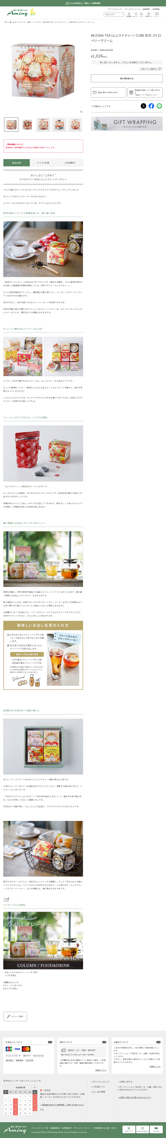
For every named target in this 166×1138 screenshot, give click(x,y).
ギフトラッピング (101, 1081)
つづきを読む (11, 975)
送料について (66, 1042)
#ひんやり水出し (10, 988)
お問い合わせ (126, 1081)
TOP (6, 22)
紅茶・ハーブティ (34, 22)
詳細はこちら (100, 1070)
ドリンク (22, 22)
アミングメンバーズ (132, 9)
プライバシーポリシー (82, 1128)
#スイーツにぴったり (12, 985)
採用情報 (155, 9)
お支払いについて (13, 1042)
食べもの (13, 22)
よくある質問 (99, 1091)
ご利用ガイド (99, 1086)
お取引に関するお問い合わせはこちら (135, 1097)
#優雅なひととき (10, 982)
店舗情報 (146, 9)
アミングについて (115, 9)
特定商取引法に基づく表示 (105, 1128)
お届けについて (121, 1042)
